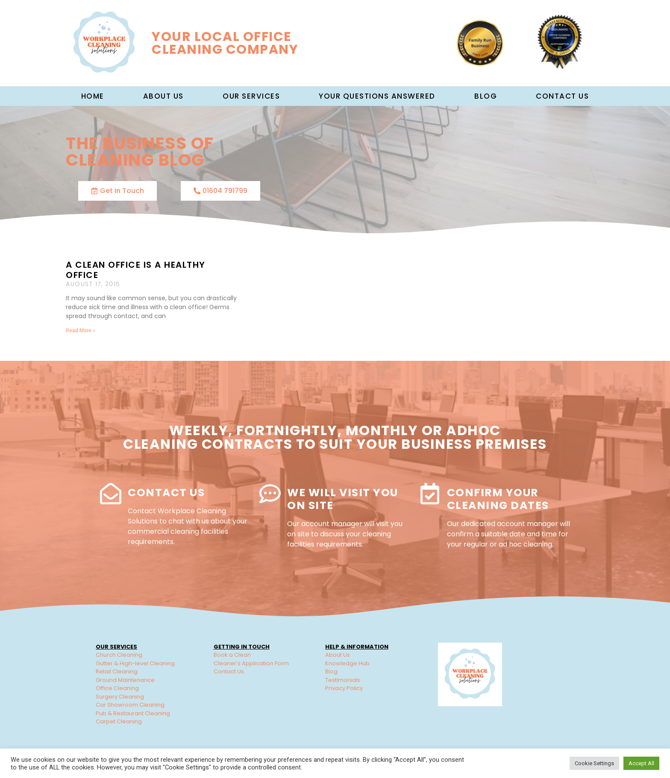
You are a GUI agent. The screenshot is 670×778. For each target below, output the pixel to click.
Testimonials (342, 680)
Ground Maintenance (125, 680)
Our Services (251, 96)
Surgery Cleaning (120, 697)
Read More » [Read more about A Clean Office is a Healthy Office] (80, 330)
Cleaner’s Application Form (251, 663)
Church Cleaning (119, 655)
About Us (337, 655)
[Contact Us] (110, 493)
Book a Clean (232, 655)
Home (92, 96)
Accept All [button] (641, 763)
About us (163, 96)
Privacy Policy (344, 688)
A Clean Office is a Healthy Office (136, 270)
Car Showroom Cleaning (130, 705)
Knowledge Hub (347, 663)
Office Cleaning (117, 688)
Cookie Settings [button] (594, 763)
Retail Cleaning (117, 671)
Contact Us (562, 96)
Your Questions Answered (377, 96)
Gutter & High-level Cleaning (135, 663)
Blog (485, 96)
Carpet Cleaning (119, 721)
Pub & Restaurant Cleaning (133, 713)
